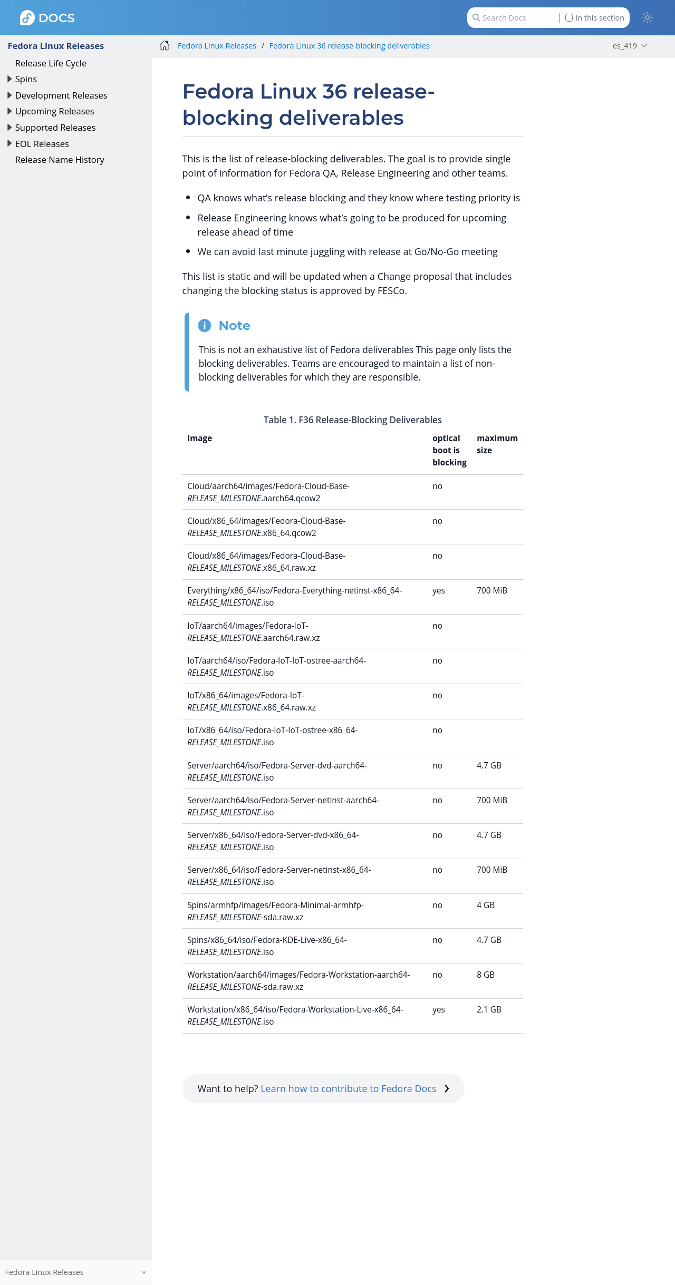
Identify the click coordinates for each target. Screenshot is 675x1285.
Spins (26, 79)
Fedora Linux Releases (55, 46)
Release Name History (59, 159)
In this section (594, 18)
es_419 (625, 46)
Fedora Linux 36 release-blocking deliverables (349, 46)
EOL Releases (42, 144)
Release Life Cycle (50, 63)
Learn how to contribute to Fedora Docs (355, 1088)
